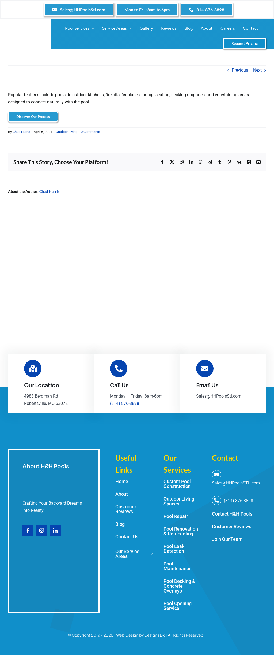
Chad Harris (21, 132)
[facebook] (27, 530)
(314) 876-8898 (124, 403)
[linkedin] (55, 530)
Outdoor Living (66, 132)
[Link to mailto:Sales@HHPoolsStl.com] (216, 474)
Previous (240, 70)
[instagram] (41, 530)
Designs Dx (154, 635)
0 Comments (90, 132)
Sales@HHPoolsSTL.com (236, 483)
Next (257, 70)
